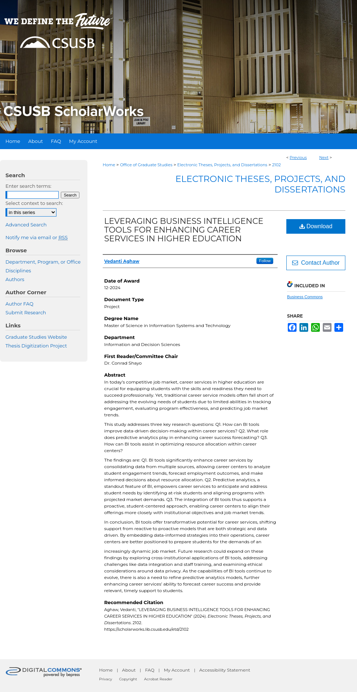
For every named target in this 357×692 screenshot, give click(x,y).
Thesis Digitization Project (36, 346)
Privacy (105, 679)
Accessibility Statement (224, 670)
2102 (276, 164)
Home (109, 164)
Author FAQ (19, 304)
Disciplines (18, 270)
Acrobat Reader (158, 679)
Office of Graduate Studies (146, 164)
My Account (177, 670)
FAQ (149, 670)
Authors (14, 279)
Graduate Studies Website (36, 337)
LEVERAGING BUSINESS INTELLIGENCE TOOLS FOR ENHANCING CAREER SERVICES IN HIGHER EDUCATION (183, 230)
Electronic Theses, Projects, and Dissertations (222, 164)
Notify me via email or (36, 237)
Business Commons (305, 297)
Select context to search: (34, 203)
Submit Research (25, 312)
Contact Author (316, 263)
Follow (265, 260)
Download (316, 226)
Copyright (128, 679)
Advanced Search (26, 225)
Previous (298, 157)
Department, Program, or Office (43, 262)
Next (324, 157)
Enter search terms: (28, 186)
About (129, 670)
